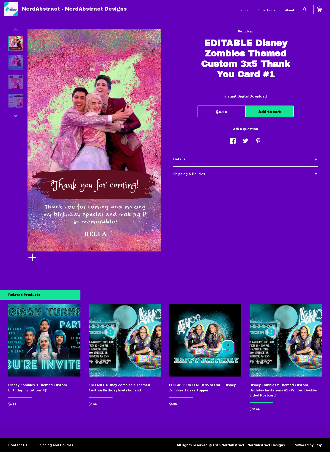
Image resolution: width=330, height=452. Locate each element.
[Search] (305, 9)
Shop (244, 10)
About (289, 10)
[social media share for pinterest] (258, 141)
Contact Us (17, 444)
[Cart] (319, 10)
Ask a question (245, 128)
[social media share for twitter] (245, 141)
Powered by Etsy (308, 444)
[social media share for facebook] (233, 141)
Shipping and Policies (55, 444)
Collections (266, 10)
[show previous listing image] (15, 30)
